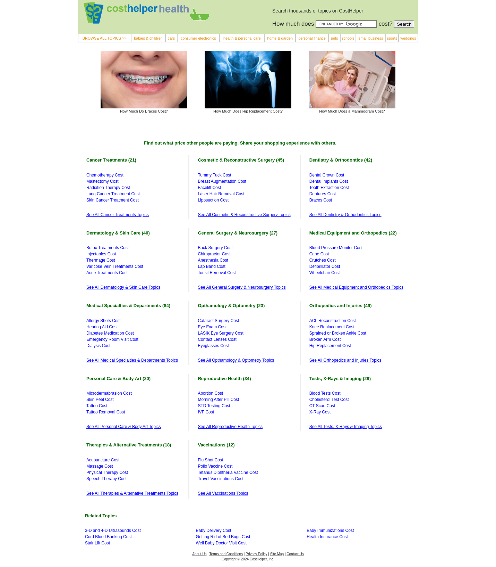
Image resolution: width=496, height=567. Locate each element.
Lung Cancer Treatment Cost (113, 193)
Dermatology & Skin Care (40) (118, 233)
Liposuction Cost (213, 200)
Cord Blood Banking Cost (108, 536)
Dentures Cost (322, 193)
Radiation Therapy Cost (108, 187)
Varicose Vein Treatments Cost (114, 266)
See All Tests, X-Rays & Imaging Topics (345, 426)
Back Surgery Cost (215, 247)
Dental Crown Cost (326, 175)
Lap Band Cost (211, 266)
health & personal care (242, 38)
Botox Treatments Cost (107, 247)
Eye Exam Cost (212, 326)
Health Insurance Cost (327, 536)
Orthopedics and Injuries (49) (340, 305)
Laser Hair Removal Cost (221, 193)
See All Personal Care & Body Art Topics (123, 426)
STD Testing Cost (214, 405)
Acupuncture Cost (102, 460)
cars (171, 38)
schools (348, 38)
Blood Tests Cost (325, 393)
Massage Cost (99, 466)
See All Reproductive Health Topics (230, 426)
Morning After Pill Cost (218, 399)
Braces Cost (320, 200)
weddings (408, 38)
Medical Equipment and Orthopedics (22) (353, 233)
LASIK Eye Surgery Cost (220, 333)
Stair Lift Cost (97, 543)
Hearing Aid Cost (102, 326)
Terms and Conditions (226, 554)
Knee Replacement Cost (331, 326)
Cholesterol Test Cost (329, 399)
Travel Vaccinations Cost (220, 478)
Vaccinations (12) (216, 444)
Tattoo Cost (97, 405)
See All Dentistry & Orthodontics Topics (345, 214)
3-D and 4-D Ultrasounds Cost (113, 530)
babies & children (148, 38)
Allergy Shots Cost (103, 320)
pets (334, 38)
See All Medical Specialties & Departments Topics (132, 360)
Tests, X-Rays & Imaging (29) (340, 378)
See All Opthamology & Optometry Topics (236, 360)
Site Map (277, 554)
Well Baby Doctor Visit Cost (221, 543)
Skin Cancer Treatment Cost (112, 200)
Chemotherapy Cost (104, 175)
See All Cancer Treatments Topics (117, 214)
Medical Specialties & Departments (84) (128, 305)
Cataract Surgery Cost (218, 320)
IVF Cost (206, 412)
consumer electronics (198, 38)
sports (392, 38)
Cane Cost (319, 254)
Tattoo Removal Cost (105, 412)
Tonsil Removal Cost (217, 272)
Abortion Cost (210, 393)
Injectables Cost (101, 254)
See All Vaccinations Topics (223, 493)
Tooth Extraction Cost (329, 187)
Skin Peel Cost (100, 399)
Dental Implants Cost (328, 181)
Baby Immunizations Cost (330, 530)
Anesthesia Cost (213, 260)
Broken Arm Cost (325, 339)
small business (371, 38)
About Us (199, 554)
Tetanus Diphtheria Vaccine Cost (228, 472)
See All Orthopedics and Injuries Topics (345, 360)
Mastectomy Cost (102, 181)
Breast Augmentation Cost (222, 181)
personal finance (312, 38)
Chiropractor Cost (214, 254)
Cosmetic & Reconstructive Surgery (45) (241, 160)
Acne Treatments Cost (107, 272)
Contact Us (295, 554)
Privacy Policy (256, 554)
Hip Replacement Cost (330, 345)
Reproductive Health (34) (224, 378)
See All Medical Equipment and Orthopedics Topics (356, 287)
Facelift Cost (209, 187)
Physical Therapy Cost (107, 472)
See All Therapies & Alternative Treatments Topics (132, 493)
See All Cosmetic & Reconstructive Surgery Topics (244, 214)
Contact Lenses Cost (217, 339)
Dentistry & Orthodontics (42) (340, 160)
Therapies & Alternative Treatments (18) (128, 444)
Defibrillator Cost (324, 266)
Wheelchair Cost (324, 272)
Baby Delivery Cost (213, 530)
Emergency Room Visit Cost (112, 339)
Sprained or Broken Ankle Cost (337, 333)
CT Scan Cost (322, 405)
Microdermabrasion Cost (109, 393)
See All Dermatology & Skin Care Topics (123, 287)
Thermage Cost (100, 260)
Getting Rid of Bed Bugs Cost (223, 536)
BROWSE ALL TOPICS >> (105, 38)
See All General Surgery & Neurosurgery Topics (241, 287)
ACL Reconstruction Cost (332, 320)
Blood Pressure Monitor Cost (335, 247)
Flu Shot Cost (210, 460)
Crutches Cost (322, 260)
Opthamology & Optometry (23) (231, 305)
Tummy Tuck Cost (214, 175)
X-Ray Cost (320, 412)
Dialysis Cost (98, 345)
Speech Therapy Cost (106, 478)
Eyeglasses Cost (213, 345)
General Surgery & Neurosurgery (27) (237, 233)
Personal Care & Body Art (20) (118, 378)
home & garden (280, 38)
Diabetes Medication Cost (110, 333)
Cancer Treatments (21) (111, 160)
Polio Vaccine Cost (215, 466)
